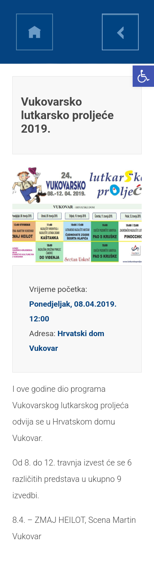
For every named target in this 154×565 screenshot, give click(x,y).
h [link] (34, 32)
